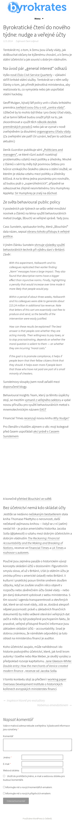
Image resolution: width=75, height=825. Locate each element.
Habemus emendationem (54, 705)
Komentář (8, 736)
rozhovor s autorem (15, 553)
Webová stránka (11, 770)
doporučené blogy (14, 387)
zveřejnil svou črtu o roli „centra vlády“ (40, 107)
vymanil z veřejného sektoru (43, 400)
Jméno (7, 757)
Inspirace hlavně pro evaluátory (24, 700)
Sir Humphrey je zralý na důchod (36, 193)
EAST (43, 409)
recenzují (30, 418)
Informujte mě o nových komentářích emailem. (29, 787)
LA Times (58, 548)
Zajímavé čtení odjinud (27, 41)
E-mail (7, 763)
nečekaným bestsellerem (45, 514)
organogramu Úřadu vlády (54, 131)
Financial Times (39, 548)
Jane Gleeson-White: (58, 661)
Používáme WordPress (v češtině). (37, 818)
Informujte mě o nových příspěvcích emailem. (28, 793)
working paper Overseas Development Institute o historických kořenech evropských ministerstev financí (34, 684)
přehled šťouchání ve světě (34, 499)
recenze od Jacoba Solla (41, 671)
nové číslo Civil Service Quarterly (31, 75)
